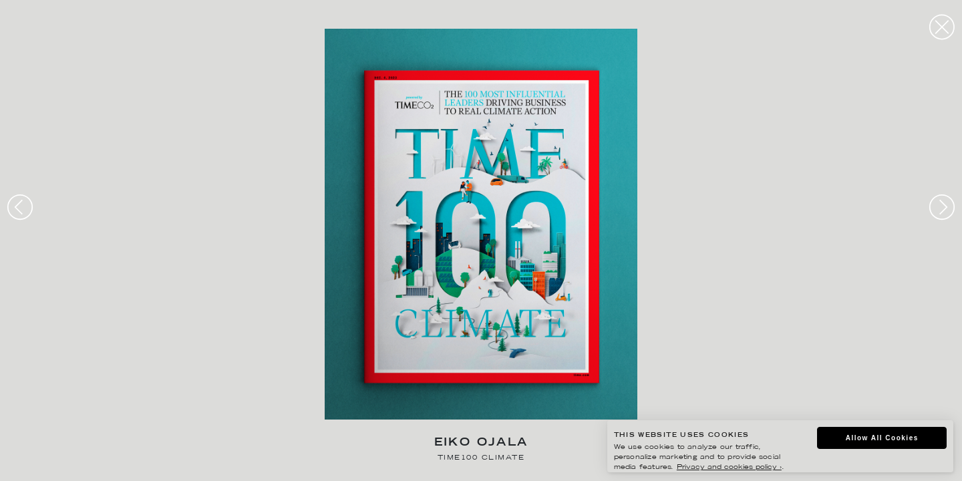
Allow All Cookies (882, 438)
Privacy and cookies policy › (729, 467)
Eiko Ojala (481, 443)
